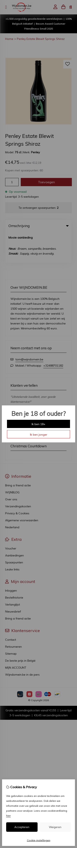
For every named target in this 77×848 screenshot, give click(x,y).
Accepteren (21, 827)
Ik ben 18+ (38, 424)
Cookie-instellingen (38, 840)
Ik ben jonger (38, 434)
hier (8, 815)
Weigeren (55, 827)
